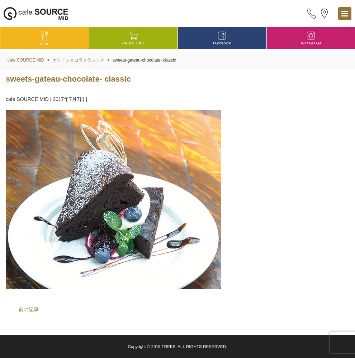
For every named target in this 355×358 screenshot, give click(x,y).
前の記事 (29, 309)
